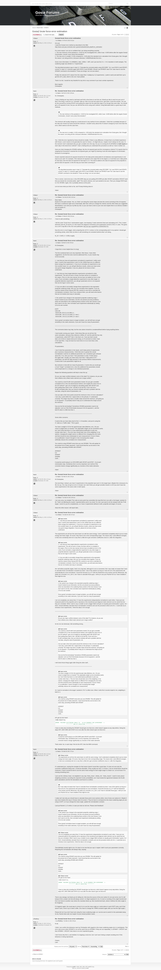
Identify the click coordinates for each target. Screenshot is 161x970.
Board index (40, 27)
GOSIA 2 (46, 27)
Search (116, 7)
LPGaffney (60, 921)
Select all (62, 720)
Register (122, 7)
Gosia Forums (47, 12)
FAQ (111, 7)
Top (127, 87)
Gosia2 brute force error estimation (49, 31)
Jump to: (104, 954)
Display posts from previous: (65, 946)
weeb (87, 968)
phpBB (73, 966)
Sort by (83, 946)
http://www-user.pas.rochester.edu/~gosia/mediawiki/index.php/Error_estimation (78, 47)
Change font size (125, 28)
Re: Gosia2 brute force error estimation (69, 91)
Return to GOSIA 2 (38, 954)
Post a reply (37, 34)
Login (128, 7)
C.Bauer (59, 40)
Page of (120, 34)
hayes (59, 93)
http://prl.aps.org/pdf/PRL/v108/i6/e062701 (95, 226)
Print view (127, 28)
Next (126, 946)
